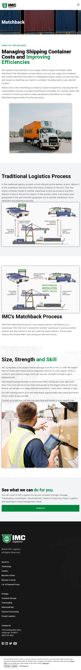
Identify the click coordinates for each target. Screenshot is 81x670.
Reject (14, 666)
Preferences (24, 666)
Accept (7, 666)
